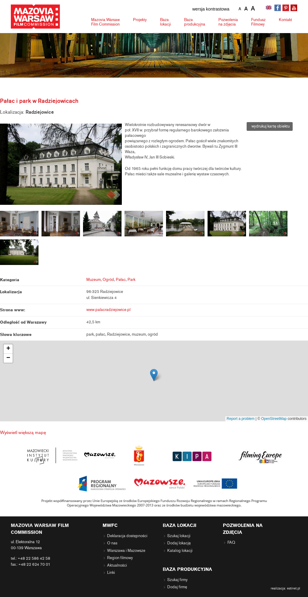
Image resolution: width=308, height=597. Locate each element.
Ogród (108, 279)
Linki (111, 572)
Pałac (121, 279)
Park (131, 279)
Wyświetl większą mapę (23, 432)
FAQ (231, 542)
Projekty (140, 19)
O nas (112, 543)
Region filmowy (120, 557)
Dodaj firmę (177, 587)
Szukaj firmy (177, 579)
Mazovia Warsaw (105, 22)
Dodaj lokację (179, 543)
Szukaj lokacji (178, 536)
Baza (165, 22)
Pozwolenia (228, 22)
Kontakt (285, 19)
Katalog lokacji (179, 550)
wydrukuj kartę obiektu (270, 126)
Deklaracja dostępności (127, 536)
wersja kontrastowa (210, 9)
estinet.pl (293, 588)
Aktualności (117, 565)
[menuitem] (269, 8)
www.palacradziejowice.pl (108, 309)
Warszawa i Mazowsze (126, 550)
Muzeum (93, 279)
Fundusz (258, 22)
